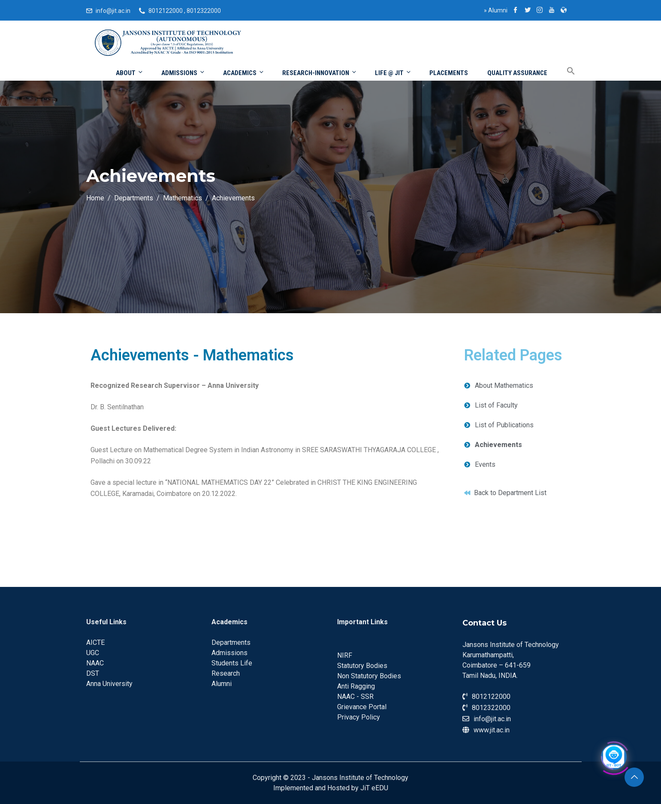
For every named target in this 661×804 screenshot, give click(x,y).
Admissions (183, 73)
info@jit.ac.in (113, 10)
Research (225, 673)
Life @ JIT (393, 73)
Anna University (109, 684)
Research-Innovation (319, 73)
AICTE (95, 642)
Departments (231, 642)
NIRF (344, 655)
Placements (448, 73)
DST (92, 673)
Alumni (495, 10)
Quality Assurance (517, 73)
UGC (92, 653)
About (130, 73)
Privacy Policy (358, 717)
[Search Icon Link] (564, 71)
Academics (244, 73)
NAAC (95, 663)
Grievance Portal (361, 707)
